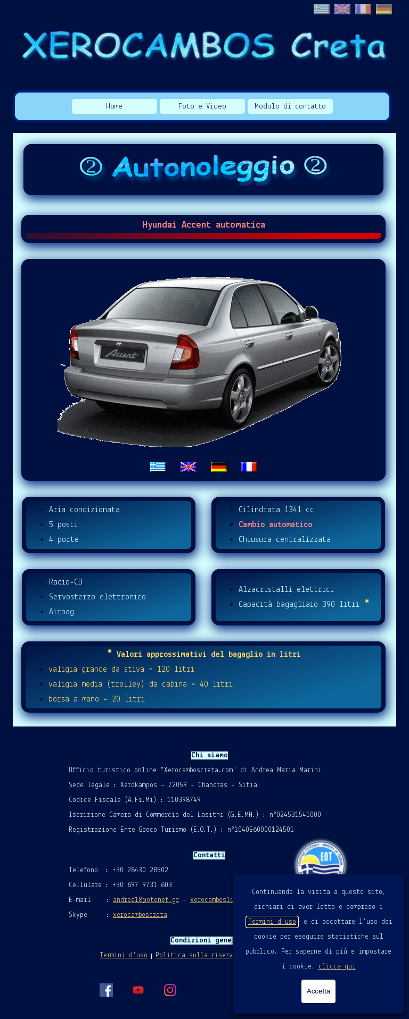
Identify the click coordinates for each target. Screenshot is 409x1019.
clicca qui (337, 966)
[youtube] (138, 989)
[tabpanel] (203, 370)
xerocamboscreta (140, 915)
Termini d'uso (272, 921)
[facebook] (106, 989)
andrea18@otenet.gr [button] (146, 900)
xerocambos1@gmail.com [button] (228, 900)
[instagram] (170, 989)
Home (114, 107)
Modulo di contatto (290, 107)
